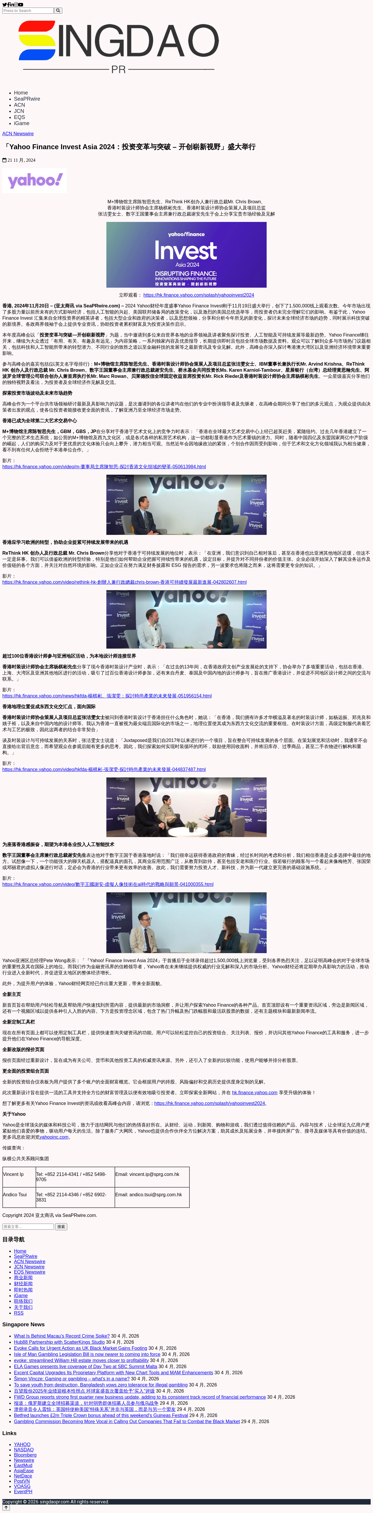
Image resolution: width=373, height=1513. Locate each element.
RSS (19, 1313)
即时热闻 (23, 1289)
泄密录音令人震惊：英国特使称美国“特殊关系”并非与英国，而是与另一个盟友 (95, 1409)
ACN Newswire (18, 133)
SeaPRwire (27, 99)
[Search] (58, 11)
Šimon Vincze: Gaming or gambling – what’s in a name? (72, 1378)
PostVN (22, 1481)
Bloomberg (25, 1455)
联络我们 (23, 1301)
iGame (21, 123)
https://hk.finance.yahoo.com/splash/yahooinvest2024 (198, 295)
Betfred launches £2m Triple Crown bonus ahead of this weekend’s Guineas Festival (101, 1415)
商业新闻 (23, 1277)
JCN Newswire (29, 1266)
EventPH (23, 1491)
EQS (19, 117)
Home (21, 93)
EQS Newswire (29, 1272)
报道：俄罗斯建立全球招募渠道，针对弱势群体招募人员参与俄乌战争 (86, 1403)
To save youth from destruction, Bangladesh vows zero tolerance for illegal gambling (101, 1384)
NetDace (23, 1475)
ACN (19, 105)
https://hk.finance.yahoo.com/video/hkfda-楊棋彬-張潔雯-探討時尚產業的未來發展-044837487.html (104, 769)
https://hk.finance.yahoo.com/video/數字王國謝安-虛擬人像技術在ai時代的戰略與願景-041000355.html (108, 884)
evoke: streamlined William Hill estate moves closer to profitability (81, 1360)
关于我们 (23, 1307)
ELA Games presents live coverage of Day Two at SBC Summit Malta (85, 1366)
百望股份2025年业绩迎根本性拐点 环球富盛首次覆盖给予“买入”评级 (84, 1391)
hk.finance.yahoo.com (254, 1092)
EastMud (23, 1465)
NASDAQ (24, 1449)
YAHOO (22, 1444)
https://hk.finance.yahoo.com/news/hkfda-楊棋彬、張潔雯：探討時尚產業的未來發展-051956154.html (107, 695)
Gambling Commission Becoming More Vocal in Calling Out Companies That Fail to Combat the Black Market (127, 1421)
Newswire (24, 1460)
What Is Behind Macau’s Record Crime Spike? (62, 1336)
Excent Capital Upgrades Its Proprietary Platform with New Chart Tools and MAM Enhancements (113, 1372)
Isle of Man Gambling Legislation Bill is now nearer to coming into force (87, 1354)
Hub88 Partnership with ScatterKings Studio (59, 1342)
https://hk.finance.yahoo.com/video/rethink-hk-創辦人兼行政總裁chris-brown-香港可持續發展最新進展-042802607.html (124, 582)
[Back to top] (6, 1508)
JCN (19, 111)
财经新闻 (23, 1283)
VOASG (22, 1486)
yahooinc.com (54, 1137)
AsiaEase (24, 1470)
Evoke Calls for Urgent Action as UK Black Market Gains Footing (80, 1348)
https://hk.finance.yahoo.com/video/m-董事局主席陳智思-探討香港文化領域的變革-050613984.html (104, 466)
